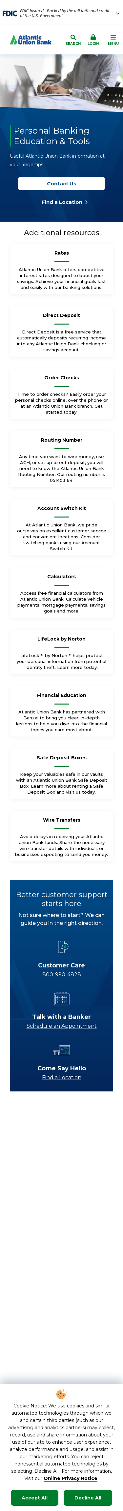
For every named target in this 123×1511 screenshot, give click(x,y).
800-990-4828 (61, 974)
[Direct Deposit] (61, 318)
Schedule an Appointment (62, 1026)
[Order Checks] (61, 380)
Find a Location (65, 202)
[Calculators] (61, 579)
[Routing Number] (61, 442)
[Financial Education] (61, 698)
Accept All (35, 1498)
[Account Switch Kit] (61, 511)
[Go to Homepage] (25, 40)
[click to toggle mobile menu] (113, 39)
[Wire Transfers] (61, 822)
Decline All (87, 1498)
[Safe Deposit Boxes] (62, 760)
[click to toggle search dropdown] (73, 39)
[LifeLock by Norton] (61, 641)
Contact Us (64, 183)
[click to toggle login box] (93, 39)
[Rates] (61, 255)
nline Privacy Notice (72, 1478)
